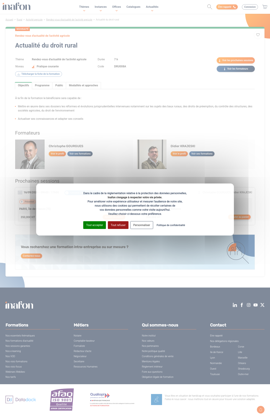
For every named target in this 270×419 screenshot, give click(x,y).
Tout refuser (118, 225)
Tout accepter (94, 225)
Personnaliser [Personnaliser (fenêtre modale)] (141, 225)
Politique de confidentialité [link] (171, 225)
